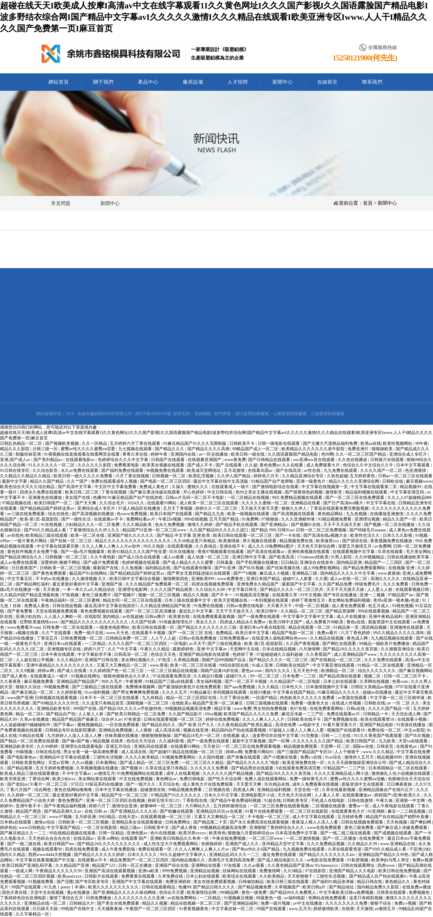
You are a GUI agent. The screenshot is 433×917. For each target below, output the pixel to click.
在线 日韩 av (96, 811)
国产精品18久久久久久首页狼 (351, 649)
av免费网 (382, 546)
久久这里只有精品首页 (103, 703)
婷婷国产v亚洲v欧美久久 (398, 795)
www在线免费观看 (324, 827)
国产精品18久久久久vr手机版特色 (131, 708)
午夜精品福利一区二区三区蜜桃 (71, 600)
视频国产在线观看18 (346, 730)
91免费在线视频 (209, 606)
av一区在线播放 (214, 454)
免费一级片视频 (276, 903)
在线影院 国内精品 (102, 616)
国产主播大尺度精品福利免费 (331, 443)
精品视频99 (411, 486)
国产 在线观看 (229, 465)
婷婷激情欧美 (326, 908)
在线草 (348, 908)
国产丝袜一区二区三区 (71, 541)
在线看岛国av (261, 470)
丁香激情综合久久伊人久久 (95, 530)
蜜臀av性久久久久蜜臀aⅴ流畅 (358, 779)
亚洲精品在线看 (306, 503)
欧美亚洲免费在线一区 (304, 762)
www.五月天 (300, 908)
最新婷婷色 (184, 649)
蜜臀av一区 (359, 806)
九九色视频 (357, 514)
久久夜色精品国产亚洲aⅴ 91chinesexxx (303, 865)
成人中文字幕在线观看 (314, 817)
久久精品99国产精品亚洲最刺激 (30, 595)
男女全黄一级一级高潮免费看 (91, 752)
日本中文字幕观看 (413, 465)
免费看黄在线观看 (138, 876)
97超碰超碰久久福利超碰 (280, 654)
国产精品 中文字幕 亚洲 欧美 (184, 535)
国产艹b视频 (245, 573)
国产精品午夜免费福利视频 (236, 800)
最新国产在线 (106, 568)
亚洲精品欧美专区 (54, 708)
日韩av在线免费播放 (198, 638)
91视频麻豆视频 (239, 898)
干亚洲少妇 (419, 849)
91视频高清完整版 (252, 595)
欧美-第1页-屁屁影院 (40, 519)
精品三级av (131, 827)
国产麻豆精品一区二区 (33, 692)
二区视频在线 (218, 789)
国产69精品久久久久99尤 (56, 703)
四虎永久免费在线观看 (41, 492)
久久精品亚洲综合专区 (303, 476)
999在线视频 (195, 519)
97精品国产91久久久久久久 (176, 795)
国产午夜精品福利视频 (65, 806)
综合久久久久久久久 (377, 670)
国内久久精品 (13, 854)
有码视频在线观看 (230, 692)
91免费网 (251, 519)
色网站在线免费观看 (327, 898)
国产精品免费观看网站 (364, 568)
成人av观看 (174, 557)
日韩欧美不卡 (242, 443)
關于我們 (103, 81)
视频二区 (373, 676)
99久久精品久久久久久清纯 (399, 633)
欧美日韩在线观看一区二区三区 (243, 535)
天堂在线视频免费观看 (57, 611)
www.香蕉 (159, 665)
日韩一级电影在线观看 (279, 443)
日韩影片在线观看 (101, 876)
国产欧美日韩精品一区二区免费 (136, 714)
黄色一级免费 (254, 892)
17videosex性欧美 (313, 557)
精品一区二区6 (30, 714)
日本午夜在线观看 (58, 654)
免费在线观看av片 (344, 714)
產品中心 (148, 81)
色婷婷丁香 (243, 654)
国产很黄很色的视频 (304, 492)
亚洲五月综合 (119, 746)
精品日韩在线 (370, 881)
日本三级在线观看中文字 (188, 600)
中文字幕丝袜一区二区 (233, 908)
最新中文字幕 (15, 481)
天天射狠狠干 (300, 876)
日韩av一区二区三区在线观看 (405, 476)
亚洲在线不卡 (233, 546)
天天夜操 (52, 589)
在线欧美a (181, 703)
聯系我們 (372, 81)
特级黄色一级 (269, 898)
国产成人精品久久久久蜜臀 (188, 562)
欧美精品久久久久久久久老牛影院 (313, 449)
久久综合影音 (45, 470)
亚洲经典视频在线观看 (309, 551)
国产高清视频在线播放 (93, 514)
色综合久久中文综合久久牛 (369, 465)
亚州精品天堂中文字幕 (283, 844)
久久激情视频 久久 (90, 578)
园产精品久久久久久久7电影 (254, 762)
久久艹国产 (78, 481)
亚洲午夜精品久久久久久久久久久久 (60, 665)
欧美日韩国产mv (59, 844)
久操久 (179, 486)
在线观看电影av (81, 459)
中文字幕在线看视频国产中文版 (46, 860)
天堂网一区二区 (335, 746)
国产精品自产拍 (61, 714)
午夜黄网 (134, 681)
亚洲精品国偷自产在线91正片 (386, 789)
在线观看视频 (180, 546)
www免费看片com (23, 627)
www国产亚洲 (20, 697)
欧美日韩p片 (314, 887)
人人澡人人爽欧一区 (63, 616)
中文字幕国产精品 (64, 827)
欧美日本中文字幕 (252, 633)
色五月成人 (379, 606)
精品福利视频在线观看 (366, 492)
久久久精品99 (70, 660)
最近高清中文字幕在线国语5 (111, 606)
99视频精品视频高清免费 (188, 708)
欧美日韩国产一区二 (53, 503)
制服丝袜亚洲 (29, 454)
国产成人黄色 (15, 676)
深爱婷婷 (49, 562)
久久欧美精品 (272, 876)
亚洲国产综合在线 (172, 865)
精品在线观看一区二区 (310, 627)
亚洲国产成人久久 (242, 844)
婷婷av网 (46, 670)
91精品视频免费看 (335, 519)
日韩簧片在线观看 (387, 459)
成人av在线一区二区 (349, 578)
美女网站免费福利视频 (349, 600)
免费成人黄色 (37, 606)
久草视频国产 (288, 887)
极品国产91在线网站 (88, 573)
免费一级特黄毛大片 (309, 779)
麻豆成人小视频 (274, 573)
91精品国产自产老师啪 (272, 481)
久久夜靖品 (206, 546)
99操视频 (25, 752)
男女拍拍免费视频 (270, 708)
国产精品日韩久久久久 (214, 887)
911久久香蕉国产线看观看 (378, 735)
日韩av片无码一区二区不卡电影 (195, 497)
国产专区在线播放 (340, 595)
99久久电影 (154, 546)
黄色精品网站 (331, 514)
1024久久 (136, 503)
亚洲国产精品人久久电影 (352, 871)
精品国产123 (104, 865)
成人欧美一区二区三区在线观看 (210, 503)
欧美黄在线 (180, 616)
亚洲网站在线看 (206, 865)
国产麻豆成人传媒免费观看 (402, 827)
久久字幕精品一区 (33, 914)
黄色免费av (269, 465)
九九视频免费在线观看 (304, 849)
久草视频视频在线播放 (97, 768)
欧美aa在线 (371, 443)
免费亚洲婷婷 (178, 881)
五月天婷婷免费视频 (55, 768)
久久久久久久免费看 (209, 768)
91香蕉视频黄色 (194, 908)
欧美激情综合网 (202, 892)
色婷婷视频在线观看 (141, 562)
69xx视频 (213, 714)
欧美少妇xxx (64, 779)
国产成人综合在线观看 (139, 557)
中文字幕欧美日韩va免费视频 (347, 892)
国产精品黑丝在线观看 (253, 768)
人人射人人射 (91, 714)
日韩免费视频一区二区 (82, 638)
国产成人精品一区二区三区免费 (150, 762)
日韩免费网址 (178, 822)
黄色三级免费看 (359, 827)
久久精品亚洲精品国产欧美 (166, 606)
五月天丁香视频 (178, 508)
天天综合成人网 (406, 714)
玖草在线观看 (391, 551)
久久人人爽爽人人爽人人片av (202, 849)
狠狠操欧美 (383, 449)
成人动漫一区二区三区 (208, 557)
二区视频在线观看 (329, 806)
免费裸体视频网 (140, 687)
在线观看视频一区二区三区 (166, 817)
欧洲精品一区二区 (338, 670)
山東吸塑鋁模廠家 (290, 413)
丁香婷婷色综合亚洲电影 (24, 898)
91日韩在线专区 (15, 470)
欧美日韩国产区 (361, 741)
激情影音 (334, 492)
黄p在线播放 (79, 892)
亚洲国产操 (112, 584)
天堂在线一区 (307, 789)
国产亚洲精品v (275, 524)
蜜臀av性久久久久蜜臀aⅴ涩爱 (88, 449)
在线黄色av (407, 746)
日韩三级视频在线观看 (267, 703)
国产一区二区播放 (340, 838)
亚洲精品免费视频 (116, 730)
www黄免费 (235, 459)
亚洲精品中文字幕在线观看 (65, 757)
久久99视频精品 (370, 557)
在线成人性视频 (347, 703)
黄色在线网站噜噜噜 (73, 789)
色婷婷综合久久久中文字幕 (123, 459)
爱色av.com (252, 670)
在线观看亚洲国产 (205, 459)
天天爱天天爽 (249, 784)
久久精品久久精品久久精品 (26, 476)
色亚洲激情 (416, 470)
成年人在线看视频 (183, 773)
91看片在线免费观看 (264, 811)
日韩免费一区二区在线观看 (68, 627)
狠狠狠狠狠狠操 (156, 735)
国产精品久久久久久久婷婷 (100, 854)
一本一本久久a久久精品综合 (89, 589)
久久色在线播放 (353, 459)
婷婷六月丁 (95, 649)
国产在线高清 (289, 470)
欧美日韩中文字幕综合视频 (135, 578)
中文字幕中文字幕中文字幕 (309, 616)
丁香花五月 (48, 638)
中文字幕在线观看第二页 (374, 486)
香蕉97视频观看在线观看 (221, 551)
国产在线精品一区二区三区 (336, 660)
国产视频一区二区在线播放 (390, 524)
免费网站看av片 (141, 519)
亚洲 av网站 (108, 838)
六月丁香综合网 (235, 697)
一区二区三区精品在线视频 (173, 670)
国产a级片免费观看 (101, 562)
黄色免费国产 (71, 800)
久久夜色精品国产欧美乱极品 (245, 725)
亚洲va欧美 (149, 871)
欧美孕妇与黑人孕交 (390, 860)
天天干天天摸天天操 (345, 589)
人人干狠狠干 (347, 752)
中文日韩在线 (220, 492)
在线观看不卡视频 (149, 633)
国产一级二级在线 (24, 844)
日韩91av (285, 530)
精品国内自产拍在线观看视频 (239, 730)
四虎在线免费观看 (82, 849)
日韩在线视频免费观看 (362, 822)
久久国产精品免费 (335, 584)
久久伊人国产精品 (234, 476)
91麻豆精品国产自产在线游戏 (136, 497)
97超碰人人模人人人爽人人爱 (297, 730)
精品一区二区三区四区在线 (192, 697)
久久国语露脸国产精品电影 (293, 454)
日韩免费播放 (99, 898)
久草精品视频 (187, 660)
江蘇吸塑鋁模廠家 (328, 413)
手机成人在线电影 (328, 800)
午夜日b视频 (170, 519)
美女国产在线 (78, 497)
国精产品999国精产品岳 (224, 660)
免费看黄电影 (127, 465)
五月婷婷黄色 (363, 476)
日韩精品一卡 (376, 714)
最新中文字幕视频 (249, 741)
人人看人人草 (327, 795)
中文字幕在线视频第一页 (325, 486)
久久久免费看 (396, 584)
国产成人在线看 (72, 670)
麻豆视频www (419, 481)
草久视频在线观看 (260, 541)
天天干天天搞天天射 (342, 524)
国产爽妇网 (421, 822)
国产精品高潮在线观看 (340, 676)
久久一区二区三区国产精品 (361, 454)
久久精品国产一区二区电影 (295, 681)
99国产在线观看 (26, 887)
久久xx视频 (83, 762)
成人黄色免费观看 (349, 606)
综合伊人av (111, 719)
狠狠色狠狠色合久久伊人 (127, 676)
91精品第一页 (346, 627)
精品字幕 (223, 708)
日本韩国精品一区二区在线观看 (398, 768)
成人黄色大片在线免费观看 (208, 784)
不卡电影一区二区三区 (269, 817)
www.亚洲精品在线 (398, 844)
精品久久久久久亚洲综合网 (354, 481)
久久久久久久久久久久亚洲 (140, 898)
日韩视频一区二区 (169, 476)
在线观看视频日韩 (412, 589)
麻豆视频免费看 (39, 681)
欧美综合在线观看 (240, 876)
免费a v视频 (405, 903)
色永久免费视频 (170, 524)
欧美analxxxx (70, 876)
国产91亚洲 (225, 568)
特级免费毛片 (368, 584)
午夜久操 (385, 800)
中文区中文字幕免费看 (116, 486)
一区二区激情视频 (303, 838)
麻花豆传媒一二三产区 (303, 714)
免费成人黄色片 (154, 486)
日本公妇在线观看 (340, 681)
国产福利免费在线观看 (123, 470)
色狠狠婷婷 (212, 844)
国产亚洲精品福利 (241, 903)
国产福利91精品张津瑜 (333, 881)
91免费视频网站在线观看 (140, 773)
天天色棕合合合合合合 (50, 838)
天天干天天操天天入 (235, 611)
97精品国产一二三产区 (345, 768)
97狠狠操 (271, 519)
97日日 (77, 784)
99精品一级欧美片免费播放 (385, 643)
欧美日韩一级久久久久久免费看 (84, 476)
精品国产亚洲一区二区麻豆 (218, 703)
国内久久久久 (278, 670)
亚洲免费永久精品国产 (258, 584)
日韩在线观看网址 (358, 865)
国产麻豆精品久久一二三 (24, 833)
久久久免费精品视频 (326, 844)
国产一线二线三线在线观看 (346, 833)
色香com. (400, 681)
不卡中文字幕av (77, 773)
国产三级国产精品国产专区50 (305, 752)
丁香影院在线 (195, 800)
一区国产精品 (265, 697)
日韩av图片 (156, 616)
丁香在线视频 (114, 492)
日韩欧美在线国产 (293, 665)
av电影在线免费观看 (326, 860)
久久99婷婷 (48, 746)
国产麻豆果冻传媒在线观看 (155, 492)
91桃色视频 (402, 606)
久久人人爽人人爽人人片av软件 (112, 546)
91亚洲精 (377, 811)
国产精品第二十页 (210, 822)
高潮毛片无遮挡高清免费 (232, 860)
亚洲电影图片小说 (258, 795)
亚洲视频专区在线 (64, 649)
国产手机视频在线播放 (257, 562)
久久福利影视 (172, 741)
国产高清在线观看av (266, 551)
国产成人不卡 (200, 465)
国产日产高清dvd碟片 (343, 503)
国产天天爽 (86, 503)
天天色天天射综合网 (316, 546)
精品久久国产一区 (400, 519)
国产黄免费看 (20, 611)
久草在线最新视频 (339, 789)
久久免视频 (132, 568)
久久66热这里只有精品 (195, 541)
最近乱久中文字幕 (196, 611)
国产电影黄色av (22, 757)
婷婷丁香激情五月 (308, 600)
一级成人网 (22, 871)
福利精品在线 (158, 568)
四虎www (386, 865)
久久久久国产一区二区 (382, 470)
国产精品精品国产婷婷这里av (47, 508)
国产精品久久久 (170, 449)
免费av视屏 (422, 860)
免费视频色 (420, 892)
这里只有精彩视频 (366, 898)
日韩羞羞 (225, 562)
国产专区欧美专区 (92, 881)
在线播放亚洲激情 (387, 514)
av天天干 (197, 643)
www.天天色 (118, 633)
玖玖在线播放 (182, 551)
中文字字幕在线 (381, 503)
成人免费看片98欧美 (325, 622)
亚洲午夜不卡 (29, 806)
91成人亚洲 (263, 665)
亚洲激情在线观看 (407, 627)
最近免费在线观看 (280, 854)
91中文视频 (310, 595)
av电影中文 (310, 725)
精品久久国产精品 (47, 481)
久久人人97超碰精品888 (409, 497)
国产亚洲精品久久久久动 (134, 811)
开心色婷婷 (194, 492)
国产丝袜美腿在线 (283, 568)
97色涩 (165, 660)
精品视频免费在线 (296, 541)
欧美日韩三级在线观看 (288, 881)
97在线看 (233, 865)
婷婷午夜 (160, 454)
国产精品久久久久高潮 (209, 449)
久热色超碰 (337, 476)
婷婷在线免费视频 (223, 719)
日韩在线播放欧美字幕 (408, 557)
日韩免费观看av (235, 638)
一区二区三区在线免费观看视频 (252, 746)
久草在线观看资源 (345, 849)
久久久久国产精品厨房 (172, 589)
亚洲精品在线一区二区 (45, 903)
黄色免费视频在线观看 (102, 611)
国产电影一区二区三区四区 (166, 481)
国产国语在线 (355, 541)
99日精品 (108, 817)
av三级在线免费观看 (26, 514)
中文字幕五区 (20, 578)
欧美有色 (217, 833)
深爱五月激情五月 (355, 546)
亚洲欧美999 (203, 578)
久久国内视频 (211, 757)
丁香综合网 (39, 779)
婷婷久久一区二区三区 (217, 508)
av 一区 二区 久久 (403, 703)
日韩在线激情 (361, 800)
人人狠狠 (144, 730)
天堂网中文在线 (245, 649)
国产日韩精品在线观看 (269, 459)
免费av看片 (328, 633)
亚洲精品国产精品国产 (78, 681)
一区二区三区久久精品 (203, 762)
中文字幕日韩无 (243, 589)
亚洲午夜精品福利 (386, 616)
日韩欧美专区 (296, 800)
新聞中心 (282, 81)
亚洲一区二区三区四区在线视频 (116, 800)
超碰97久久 (237, 676)
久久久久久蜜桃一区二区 (265, 503)
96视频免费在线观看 (165, 470)
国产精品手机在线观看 (237, 524)
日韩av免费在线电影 (245, 606)
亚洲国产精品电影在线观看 (205, 654)
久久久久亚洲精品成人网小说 (342, 773)
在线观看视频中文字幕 (354, 551)
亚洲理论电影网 (133, 589)
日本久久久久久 (142, 854)
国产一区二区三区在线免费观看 (355, 497)
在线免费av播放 (416, 887)
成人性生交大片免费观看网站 (171, 844)
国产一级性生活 (76, 519)
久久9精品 (293, 871)
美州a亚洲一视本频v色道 (396, 600)
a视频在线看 (28, 633)
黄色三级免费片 (97, 595)
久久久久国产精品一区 (389, 708)
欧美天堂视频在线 (231, 600)
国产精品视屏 (20, 768)
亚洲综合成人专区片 (408, 454)
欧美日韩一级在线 (248, 454)
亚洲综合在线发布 (317, 562)
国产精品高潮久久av (63, 811)
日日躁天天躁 (45, 908)
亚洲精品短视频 (205, 871)
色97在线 (299, 708)
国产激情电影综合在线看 (276, 486)
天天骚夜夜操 (110, 908)
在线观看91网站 (162, 503)
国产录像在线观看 (244, 757)
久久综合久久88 (210, 589)
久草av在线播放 (35, 719)
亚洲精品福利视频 (274, 789)
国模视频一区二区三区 (148, 703)
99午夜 (421, 443)
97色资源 (133, 719)
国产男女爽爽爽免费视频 (136, 692)
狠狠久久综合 (29, 687)
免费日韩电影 (193, 779)
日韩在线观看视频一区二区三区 (174, 719)
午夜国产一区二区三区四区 (151, 908)
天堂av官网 (59, 762)
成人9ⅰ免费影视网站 (322, 568)
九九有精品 (153, 697)
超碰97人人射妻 (298, 578)
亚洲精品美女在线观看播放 (137, 822)
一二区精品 (95, 643)
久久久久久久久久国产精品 (318, 741)
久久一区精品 (95, 443)
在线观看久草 (285, 595)
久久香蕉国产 (319, 654)
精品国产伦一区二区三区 (125, 795)
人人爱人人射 (380, 589)
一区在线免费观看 (123, 725)
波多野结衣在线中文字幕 (276, 735)
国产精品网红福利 (33, 584)
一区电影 (178, 643)
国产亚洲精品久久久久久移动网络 (125, 892)
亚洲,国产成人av (15, 459)
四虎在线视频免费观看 (213, 584)
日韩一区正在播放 (135, 865)
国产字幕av (64, 725)
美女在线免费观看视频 (215, 881)
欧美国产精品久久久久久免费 (252, 714)
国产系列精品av (48, 459)
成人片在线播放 (351, 616)
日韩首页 (385, 746)
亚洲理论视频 (368, 519)
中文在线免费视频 (136, 779)
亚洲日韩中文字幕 (249, 557)
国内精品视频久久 (188, 860)
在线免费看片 (372, 838)
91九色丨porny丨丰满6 (65, 887)
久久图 (321, 578)
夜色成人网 (358, 638)
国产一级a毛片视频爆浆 (83, 551)
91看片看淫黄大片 (340, 725)
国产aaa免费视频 (240, 687)
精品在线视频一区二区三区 (198, 752)
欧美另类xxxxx (193, 833)
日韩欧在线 (393, 481)
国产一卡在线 (288, 535)
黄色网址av (167, 779)
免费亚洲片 (359, 449)
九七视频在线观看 (135, 449)
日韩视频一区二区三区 (66, 557)
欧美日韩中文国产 (286, 622)
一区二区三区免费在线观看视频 (280, 806)
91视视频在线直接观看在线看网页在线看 (82, 454)
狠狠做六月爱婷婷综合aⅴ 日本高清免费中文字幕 (273, 833)
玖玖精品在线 (277, 784)
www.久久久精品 (379, 752)
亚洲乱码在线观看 (151, 746)
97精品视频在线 (17, 503)
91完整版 (311, 735)
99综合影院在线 (234, 665)
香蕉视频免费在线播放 (391, 541)
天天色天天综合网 (295, 795)
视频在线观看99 (47, 849)
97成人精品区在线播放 (139, 508)
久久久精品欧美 (137, 524)
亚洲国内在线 (183, 454)
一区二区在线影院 (100, 827)
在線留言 (327, 81)
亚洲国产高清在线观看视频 (110, 871)
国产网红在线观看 (339, 643)
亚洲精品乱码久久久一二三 (235, 854)
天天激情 (364, 908)
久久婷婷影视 (70, 692)
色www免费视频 (132, 514)
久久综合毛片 (112, 503)
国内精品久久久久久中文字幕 (348, 573)
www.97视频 (61, 817)
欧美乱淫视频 (202, 476)
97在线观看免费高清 (172, 676)
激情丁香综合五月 (66, 898)
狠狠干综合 (381, 903)
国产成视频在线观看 (393, 833)
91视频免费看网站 (179, 757)
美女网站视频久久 (138, 660)
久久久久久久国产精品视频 (228, 773)
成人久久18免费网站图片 (271, 546)
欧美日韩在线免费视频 (400, 871)
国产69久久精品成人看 (45, 530)
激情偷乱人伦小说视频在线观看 (401, 773)
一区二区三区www (266, 838)
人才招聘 (238, 81)
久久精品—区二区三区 (302, 611)
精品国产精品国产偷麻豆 (76, 719)
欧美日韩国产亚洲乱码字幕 (28, 865)
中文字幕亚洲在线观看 (334, 665)
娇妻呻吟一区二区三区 (161, 806)
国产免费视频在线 (341, 719)
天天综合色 (169, 784)
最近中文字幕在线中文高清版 (221, 481)
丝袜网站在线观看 (240, 871)
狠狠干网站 (70, 562)
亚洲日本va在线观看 (63, 643)
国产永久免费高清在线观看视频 (260, 822)
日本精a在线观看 (16, 822)
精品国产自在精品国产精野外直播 (398, 817)
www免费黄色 (230, 578)
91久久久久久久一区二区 (52, 465)
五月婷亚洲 (86, 817)
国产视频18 (132, 768)
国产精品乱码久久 (159, 725)
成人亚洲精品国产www (356, 654)
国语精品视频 (374, 627)
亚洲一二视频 (373, 595)
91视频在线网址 (86, 676)
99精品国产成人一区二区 (256, 449)
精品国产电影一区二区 (293, 633)
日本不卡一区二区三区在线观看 (110, 697)
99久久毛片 (112, 681)
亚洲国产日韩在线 (101, 660)
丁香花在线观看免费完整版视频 (340, 508)
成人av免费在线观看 (19, 562)
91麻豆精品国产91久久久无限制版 (195, 443)
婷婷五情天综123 (164, 800)
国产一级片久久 (141, 784)
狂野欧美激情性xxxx (39, 622)
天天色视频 (397, 822)
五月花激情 (235, 470)
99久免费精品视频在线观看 (298, 497)
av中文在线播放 (308, 903)
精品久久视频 (196, 595)
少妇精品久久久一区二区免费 (93, 524)
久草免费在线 (171, 876)
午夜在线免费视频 (229, 838)
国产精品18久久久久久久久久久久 (109, 844)
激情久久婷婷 (200, 524)
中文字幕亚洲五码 (407, 492)
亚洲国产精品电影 (377, 725)
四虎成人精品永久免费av (243, 622)
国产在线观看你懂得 (193, 568)
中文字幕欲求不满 (95, 654)
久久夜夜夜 (11, 681)
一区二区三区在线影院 (307, 811)
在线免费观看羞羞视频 (214, 616)
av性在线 (313, 470)
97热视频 (71, 595)
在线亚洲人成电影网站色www (280, 638)
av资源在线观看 (353, 697)
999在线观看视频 (374, 611)
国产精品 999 (263, 530)
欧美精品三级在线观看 (47, 535)
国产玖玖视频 (251, 568)
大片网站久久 (198, 806)
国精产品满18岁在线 (220, 670)
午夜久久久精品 (155, 649)
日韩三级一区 (45, 449)
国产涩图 (65, 881)
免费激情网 (270, 871)
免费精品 (225, 633)
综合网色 (43, 789)
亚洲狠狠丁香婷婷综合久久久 (277, 827)
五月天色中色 (306, 670)
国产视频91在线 (306, 524)
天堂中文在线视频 (47, 892)
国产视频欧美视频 (62, 443)
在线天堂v (128, 817)
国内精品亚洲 (349, 562)
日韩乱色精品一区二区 (21, 443)
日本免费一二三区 (299, 676)
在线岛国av (84, 838)
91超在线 (272, 800)
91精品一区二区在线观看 (381, 665)
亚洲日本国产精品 (263, 578)
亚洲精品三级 (305, 573)
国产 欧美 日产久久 (197, 725)
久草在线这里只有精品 (167, 768)
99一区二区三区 (265, 676)
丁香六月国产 (19, 789)
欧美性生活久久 (365, 535)
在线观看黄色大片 (348, 811)
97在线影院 (316, 871)
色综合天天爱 (172, 892)
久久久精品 (269, 687)
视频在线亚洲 (196, 730)
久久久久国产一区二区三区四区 (138, 643)
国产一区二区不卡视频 (246, 681)
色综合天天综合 (141, 741)
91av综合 (333, 757)
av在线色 (15, 535)
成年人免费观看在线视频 (316, 784)
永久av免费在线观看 (80, 470)
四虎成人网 (244, 789)
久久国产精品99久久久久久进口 (219, 530)
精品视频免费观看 (301, 746)
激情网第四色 (176, 578)
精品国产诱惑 (29, 811)
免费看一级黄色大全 (310, 703)
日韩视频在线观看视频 (56, 697)
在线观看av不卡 (109, 519)
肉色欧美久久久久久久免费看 (308, 697)
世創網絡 (202, 413)
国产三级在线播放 (224, 643)
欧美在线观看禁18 (378, 719)
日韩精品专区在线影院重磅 (71, 730)
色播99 (99, 497)
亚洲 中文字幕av (212, 649)
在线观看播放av (357, 795)
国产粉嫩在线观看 (177, 811)
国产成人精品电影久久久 (281, 860)
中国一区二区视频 (312, 606)
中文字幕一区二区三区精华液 (398, 697)
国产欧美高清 (282, 557)
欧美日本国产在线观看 (171, 514)
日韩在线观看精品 (159, 887)
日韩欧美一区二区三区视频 (65, 568)
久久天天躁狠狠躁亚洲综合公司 (357, 762)
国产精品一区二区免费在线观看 (30, 741)
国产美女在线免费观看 (118, 903)
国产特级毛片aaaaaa (368, 530)
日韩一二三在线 (336, 735)
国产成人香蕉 (185, 827)
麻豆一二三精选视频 (407, 811)
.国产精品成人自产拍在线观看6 (377, 876)
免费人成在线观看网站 (266, 779)
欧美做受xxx (328, 541)
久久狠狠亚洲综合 (398, 649)
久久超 (251, 465)
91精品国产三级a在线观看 (170, 681)
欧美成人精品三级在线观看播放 (30, 773)
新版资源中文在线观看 (389, 622)
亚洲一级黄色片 (311, 481)
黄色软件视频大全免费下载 (33, 551)
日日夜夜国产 (24, 568)
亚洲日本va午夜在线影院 (263, 627)
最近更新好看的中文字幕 (76, 584)
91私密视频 (358, 860)
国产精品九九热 (210, 514)
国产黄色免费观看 (49, 573)
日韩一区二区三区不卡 (405, 676)
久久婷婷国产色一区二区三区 (117, 670)
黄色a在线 (356, 622)
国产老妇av (17, 784)
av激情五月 (104, 773)
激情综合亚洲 (125, 806)
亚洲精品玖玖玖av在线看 (219, 811)
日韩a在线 (356, 708)
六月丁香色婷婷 (356, 633)
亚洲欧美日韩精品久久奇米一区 (180, 838)
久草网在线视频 (375, 681)
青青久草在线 (135, 454)
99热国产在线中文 (78, 908)
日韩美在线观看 (391, 892)
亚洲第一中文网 (410, 800)
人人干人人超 (164, 638)
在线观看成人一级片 (230, 486)
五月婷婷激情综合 (230, 806)
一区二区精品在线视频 (248, 497)
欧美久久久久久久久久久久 (114, 887)
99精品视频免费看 (185, 789)
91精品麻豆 (200, 692)
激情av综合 (45, 822)
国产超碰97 (159, 752)
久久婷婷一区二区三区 (29, 795)
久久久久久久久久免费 (347, 903)
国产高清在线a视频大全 (326, 535)
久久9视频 (26, 670)
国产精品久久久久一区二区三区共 (292, 589)
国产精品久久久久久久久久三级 (207, 627)
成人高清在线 (168, 730)
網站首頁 (58, 81)
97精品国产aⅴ (401, 595)
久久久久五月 (175, 692)
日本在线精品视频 (279, 649)
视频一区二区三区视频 (159, 595)
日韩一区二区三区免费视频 (322, 530)
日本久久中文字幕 (221, 795)
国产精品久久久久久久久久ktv (327, 854)
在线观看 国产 (134, 838)
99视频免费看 (57, 687)
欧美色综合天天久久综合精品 (28, 486)
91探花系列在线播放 (104, 784)
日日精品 (289, 562)
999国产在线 (85, 708)
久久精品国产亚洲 (72, 865)
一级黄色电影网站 (113, 627)
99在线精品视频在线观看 (73, 833)
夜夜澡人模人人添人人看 (315, 822)
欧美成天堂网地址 (204, 470)
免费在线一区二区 (384, 730)
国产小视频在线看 (280, 757)
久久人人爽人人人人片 (264, 719)
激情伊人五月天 (359, 757)
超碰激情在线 (153, 789)
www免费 (242, 708)
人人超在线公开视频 (35, 660)
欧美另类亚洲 (13, 779)
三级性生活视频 (108, 757)
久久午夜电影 (103, 557)
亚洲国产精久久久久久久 (131, 535)
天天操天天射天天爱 (260, 508)
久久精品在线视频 (327, 638)
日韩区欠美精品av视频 (372, 687)
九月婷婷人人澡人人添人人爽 (75, 735)
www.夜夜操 (389, 573)
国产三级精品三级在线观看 (98, 687)
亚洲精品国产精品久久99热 (384, 854)
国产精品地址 (342, 887)
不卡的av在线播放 (52, 578)
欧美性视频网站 (398, 443)
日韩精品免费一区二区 (127, 638)
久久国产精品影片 (185, 714)
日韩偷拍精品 (251, 881)
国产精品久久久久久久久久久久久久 (95, 622)
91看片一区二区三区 (49, 784)
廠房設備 (193, 81)
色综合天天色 (164, 654)
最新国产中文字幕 (299, 584)
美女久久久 (207, 622)
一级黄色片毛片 (26, 643)
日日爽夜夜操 (400, 784)
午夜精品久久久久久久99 (59, 871)
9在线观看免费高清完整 (299, 768)
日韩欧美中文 (157, 827)
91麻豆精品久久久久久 (339, 692)
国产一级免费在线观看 (259, 616)
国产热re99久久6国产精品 (256, 849)
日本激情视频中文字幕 (327, 687)
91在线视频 (52, 524)
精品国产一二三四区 (384, 562)
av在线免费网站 (182, 898)
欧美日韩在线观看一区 (154, 627)
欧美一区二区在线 (88, 535)
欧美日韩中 (267, 611)
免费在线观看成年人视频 (114, 481)
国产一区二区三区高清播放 (151, 611)
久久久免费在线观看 (383, 660)
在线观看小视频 (412, 719)
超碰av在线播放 (378, 692)
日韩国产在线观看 (168, 459)
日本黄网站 (107, 762)
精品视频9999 (390, 757)
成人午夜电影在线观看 (394, 806)
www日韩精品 (32, 827)
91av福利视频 (97, 692)
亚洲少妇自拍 (29, 616)
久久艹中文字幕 (123, 649)
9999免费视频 (175, 871)
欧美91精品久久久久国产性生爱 (138, 551)
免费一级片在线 (89, 633)
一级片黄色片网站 (30, 541)
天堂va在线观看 (413, 741)
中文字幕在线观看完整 (58, 546)
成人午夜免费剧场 (118, 849)
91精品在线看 (32, 735)
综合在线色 (59, 514)
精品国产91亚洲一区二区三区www (154, 530)
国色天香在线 (15, 892)
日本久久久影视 (398, 535)
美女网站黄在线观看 (97, 779)
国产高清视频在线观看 (294, 514)
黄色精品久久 (398, 881)
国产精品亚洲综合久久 (21, 557)
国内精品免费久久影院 (378, 887)
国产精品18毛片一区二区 (197, 735)
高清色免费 (286, 725)
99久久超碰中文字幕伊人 (183, 854)
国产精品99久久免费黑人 (293, 892)
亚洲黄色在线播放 (45, 497)
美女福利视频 (209, 681)
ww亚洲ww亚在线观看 (314, 459)
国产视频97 (125, 595)
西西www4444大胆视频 (50, 854)
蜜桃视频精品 (90, 725)
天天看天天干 (280, 606)
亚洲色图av (138, 833)
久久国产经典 (144, 622)
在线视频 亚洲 (402, 568)
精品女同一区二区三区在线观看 (133, 600)
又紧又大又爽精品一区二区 (122, 665)
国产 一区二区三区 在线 (191, 633)
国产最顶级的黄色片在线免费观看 (190, 687)
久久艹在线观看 (56, 633)
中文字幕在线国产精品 (294, 692)
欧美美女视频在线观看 (164, 465)
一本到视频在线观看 (270, 600)
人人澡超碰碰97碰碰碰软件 (26, 725)
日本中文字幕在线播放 (116, 789)
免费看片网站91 (259, 752)
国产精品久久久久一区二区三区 (279, 660)
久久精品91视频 (208, 676)
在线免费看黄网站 (327, 708)
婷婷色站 (8, 827)
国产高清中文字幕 (75, 486)
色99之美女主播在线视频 (259, 492)
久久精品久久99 (363, 844)
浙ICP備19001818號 (153, 413)
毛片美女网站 (419, 551)
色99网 (327, 454)
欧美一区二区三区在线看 (194, 665)
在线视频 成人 (236, 735)
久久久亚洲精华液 (298, 519)
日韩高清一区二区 (131, 654)
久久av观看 (255, 865)
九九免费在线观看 (341, 470)
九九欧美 (388, 741)
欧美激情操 (230, 541)
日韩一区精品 (112, 833)
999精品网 (230, 892)
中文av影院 (414, 730)
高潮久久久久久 (385, 578)
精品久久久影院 (15, 449)
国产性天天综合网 (225, 779)
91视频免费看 (41, 881)
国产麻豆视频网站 (415, 670)
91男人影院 (342, 557)
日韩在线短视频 (67, 606)
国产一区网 (280, 741)
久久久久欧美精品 (142, 757)
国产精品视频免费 (255, 887)
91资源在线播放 (411, 725)
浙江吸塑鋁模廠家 (252, 413)
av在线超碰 (132, 616)
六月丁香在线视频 (132, 476)
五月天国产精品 (224, 519)
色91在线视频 (163, 833)
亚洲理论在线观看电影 (82, 746)
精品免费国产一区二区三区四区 (140, 860)
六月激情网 (310, 649)
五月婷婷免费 (350, 817)
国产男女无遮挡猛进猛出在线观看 (199, 573)
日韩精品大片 (82, 903)
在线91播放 (260, 692)
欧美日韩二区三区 (82, 492)
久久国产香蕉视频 (303, 643)
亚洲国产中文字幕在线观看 (138, 881)
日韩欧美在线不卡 (304, 719)
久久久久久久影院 (95, 465)
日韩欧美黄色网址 (28, 762)
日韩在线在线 (48, 752)
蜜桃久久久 (198, 486)
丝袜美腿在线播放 (122, 735)
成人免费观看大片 (323, 465)
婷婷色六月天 (266, 476)
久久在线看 (293, 465)
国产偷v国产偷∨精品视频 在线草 (93, 741)
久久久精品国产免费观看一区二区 (157, 584)
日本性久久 (293, 687)
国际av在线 (364, 746)
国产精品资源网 (340, 611)
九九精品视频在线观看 (392, 638)
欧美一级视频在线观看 (249, 514)
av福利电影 (295, 898)
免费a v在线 (311, 757)
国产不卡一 (222, 595)
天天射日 (211, 746)
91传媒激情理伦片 (176, 622)
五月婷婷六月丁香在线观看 (135, 443)
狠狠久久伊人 (294, 508)
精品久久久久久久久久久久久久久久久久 (133, 541)
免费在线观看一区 (155, 849)
